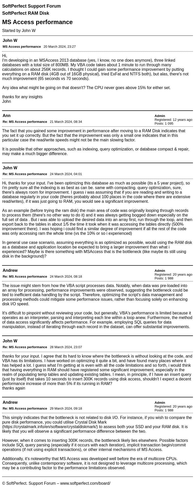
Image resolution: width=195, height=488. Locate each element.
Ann (6, 115)
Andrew (10, 270)
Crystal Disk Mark (91, 422)
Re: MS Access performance (25, 122)
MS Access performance (22, 46)
